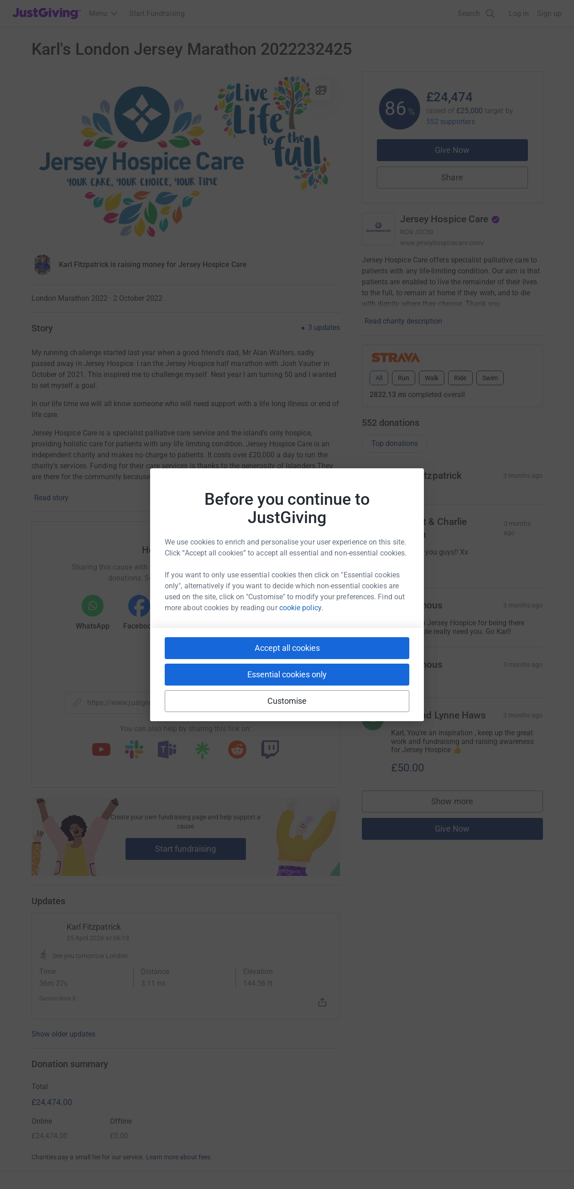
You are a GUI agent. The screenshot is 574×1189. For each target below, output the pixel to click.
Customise (287, 701)
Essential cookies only (287, 674)
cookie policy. (301, 607)
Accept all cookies (287, 648)
